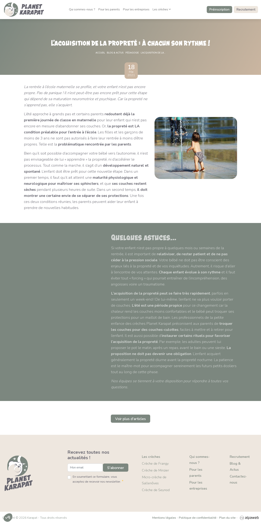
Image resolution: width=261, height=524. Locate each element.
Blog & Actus (235, 466)
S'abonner (115, 467)
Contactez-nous (238, 479)
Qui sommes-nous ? (82, 9)
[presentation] (96, 492)
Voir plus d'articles (130, 418)
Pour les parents (109, 9)
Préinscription (219, 9)
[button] (7, 517)
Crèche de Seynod (156, 490)
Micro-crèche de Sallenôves (154, 480)
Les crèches (151, 456)
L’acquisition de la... (153, 52)
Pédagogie (132, 52)
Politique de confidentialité (197, 518)
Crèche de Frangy (155, 463)
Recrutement (246, 9)
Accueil (100, 52)
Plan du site (227, 518)
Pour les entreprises (136, 9)
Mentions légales (164, 518)
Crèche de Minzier (155, 470)
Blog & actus (115, 52)
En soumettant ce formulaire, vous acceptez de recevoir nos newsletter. (98, 479)
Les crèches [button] (161, 9)
